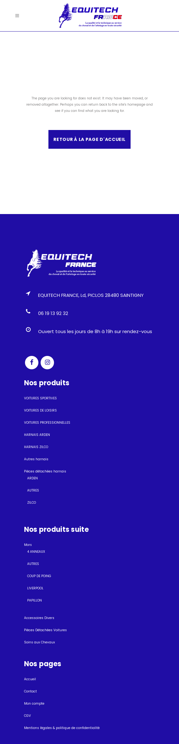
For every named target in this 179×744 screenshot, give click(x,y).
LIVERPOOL (35, 588)
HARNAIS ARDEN (37, 434)
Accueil (30, 679)
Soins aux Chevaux (39, 642)
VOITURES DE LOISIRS (40, 410)
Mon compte (34, 703)
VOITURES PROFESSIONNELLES (47, 422)
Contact (30, 691)
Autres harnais (36, 459)
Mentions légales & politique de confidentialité (62, 728)
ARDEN (32, 478)
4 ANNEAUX (36, 551)
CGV (27, 715)
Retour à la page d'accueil (89, 139)
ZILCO (31, 502)
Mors (28, 544)
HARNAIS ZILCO (36, 447)
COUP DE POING (39, 576)
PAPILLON (34, 600)
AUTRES (33, 490)
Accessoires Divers (39, 618)
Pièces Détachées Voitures (45, 630)
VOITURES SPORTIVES (40, 398)
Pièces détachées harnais (45, 471)
